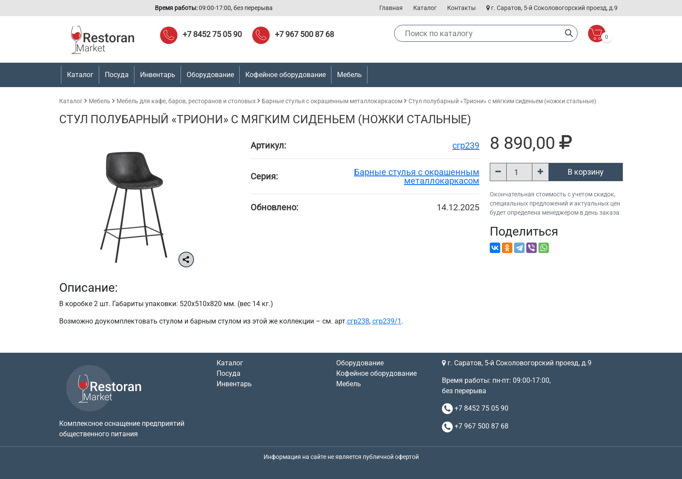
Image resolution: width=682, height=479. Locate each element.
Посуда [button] (117, 75)
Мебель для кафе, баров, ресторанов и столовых (186, 101)
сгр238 (358, 321)
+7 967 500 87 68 (304, 34)
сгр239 (465, 145)
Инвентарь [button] (157, 75)
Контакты (461, 7)
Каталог (425, 7)
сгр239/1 (386, 321)
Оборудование (360, 363)
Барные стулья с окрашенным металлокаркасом (332, 101)
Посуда (229, 373)
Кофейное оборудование (285, 75)
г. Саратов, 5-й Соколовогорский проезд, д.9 (552, 7)
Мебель (99, 101)
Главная (391, 7)
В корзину (586, 171)
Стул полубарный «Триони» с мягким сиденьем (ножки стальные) (502, 101)
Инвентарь (234, 384)
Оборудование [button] (210, 75)
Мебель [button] (349, 75)
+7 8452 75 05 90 (212, 34)
